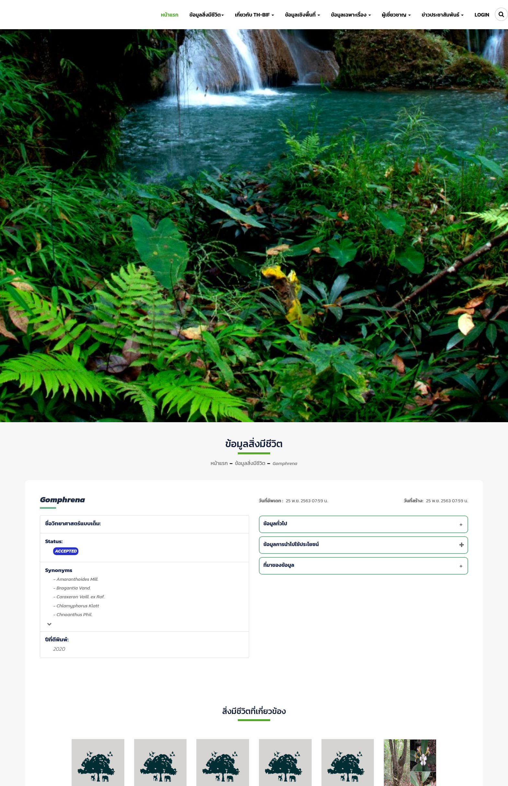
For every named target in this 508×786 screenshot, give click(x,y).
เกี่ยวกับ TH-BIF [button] (254, 14)
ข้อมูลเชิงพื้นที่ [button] (302, 14)
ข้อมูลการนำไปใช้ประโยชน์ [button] (364, 545)
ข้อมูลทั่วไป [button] (364, 524)
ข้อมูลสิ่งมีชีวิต (250, 463)
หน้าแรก (219, 463)
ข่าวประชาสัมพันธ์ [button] (443, 14)
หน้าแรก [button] (169, 14)
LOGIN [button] (482, 14)
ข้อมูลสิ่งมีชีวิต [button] (207, 14)
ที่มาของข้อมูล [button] (364, 566)
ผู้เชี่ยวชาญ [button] (396, 14)
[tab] (364, 524)
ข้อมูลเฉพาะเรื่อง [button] (351, 14)
